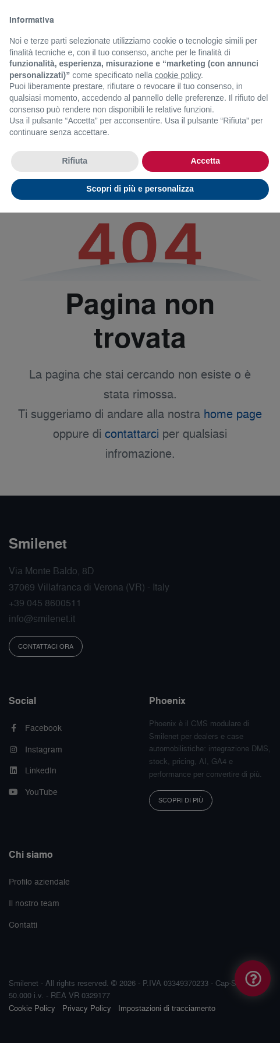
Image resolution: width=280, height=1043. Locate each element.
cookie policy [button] (178, 75)
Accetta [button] (205, 160)
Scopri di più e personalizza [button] (139, 188)
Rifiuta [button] (74, 160)
